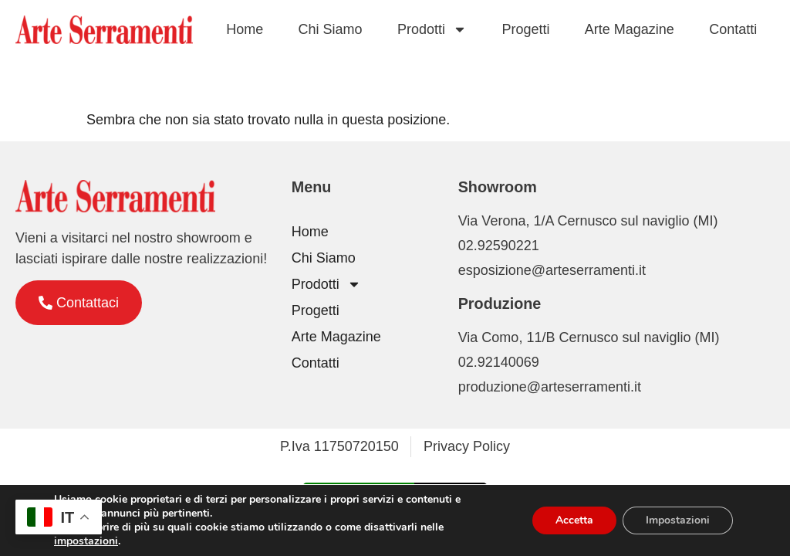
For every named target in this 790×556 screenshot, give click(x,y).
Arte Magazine (629, 29)
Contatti (733, 29)
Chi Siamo (331, 29)
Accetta (574, 520)
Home (244, 29)
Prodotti (432, 29)
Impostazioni (678, 520)
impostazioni (86, 541)
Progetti (525, 29)
